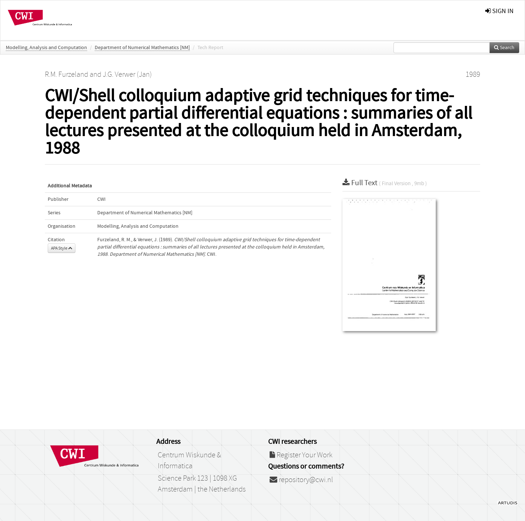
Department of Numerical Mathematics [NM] (142, 48)
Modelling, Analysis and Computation (46, 48)
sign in (499, 11)
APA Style (61, 248)
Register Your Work (301, 455)
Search (504, 48)
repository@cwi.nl (301, 480)
